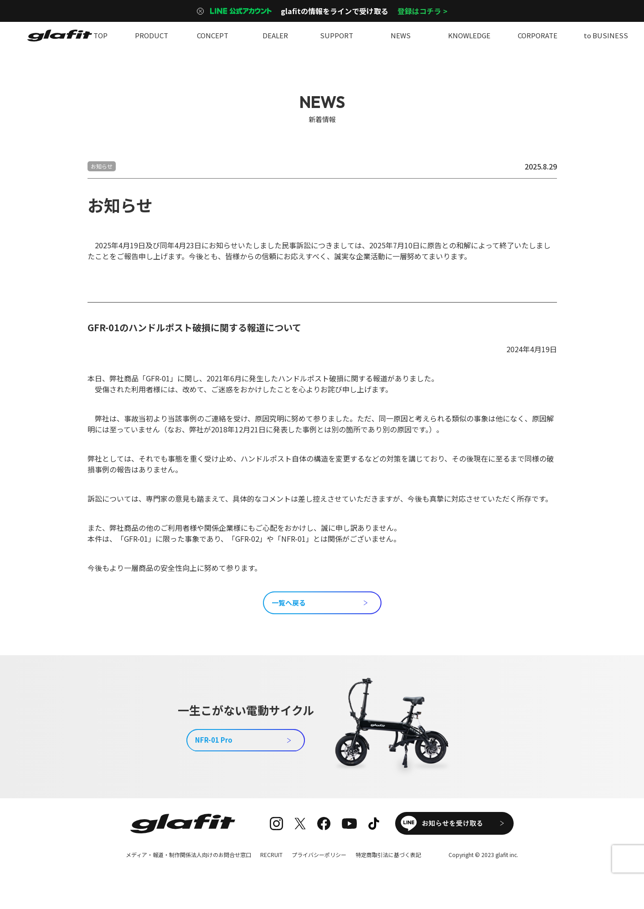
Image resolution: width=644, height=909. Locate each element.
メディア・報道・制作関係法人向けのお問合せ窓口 (188, 854)
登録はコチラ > (422, 10)
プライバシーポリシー (319, 854)
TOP (100, 35)
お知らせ (102, 166)
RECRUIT (271, 854)
